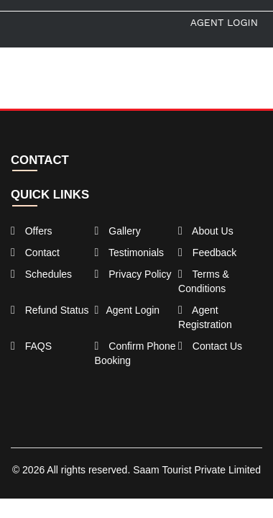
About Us (205, 231)
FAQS (31, 346)
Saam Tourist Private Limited (197, 470)
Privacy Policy (133, 274)
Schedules (41, 274)
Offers (31, 231)
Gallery (118, 231)
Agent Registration (205, 317)
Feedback (207, 252)
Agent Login (224, 22)
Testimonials (130, 252)
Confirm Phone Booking (135, 353)
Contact (35, 252)
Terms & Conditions (203, 281)
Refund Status (49, 310)
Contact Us (210, 346)
